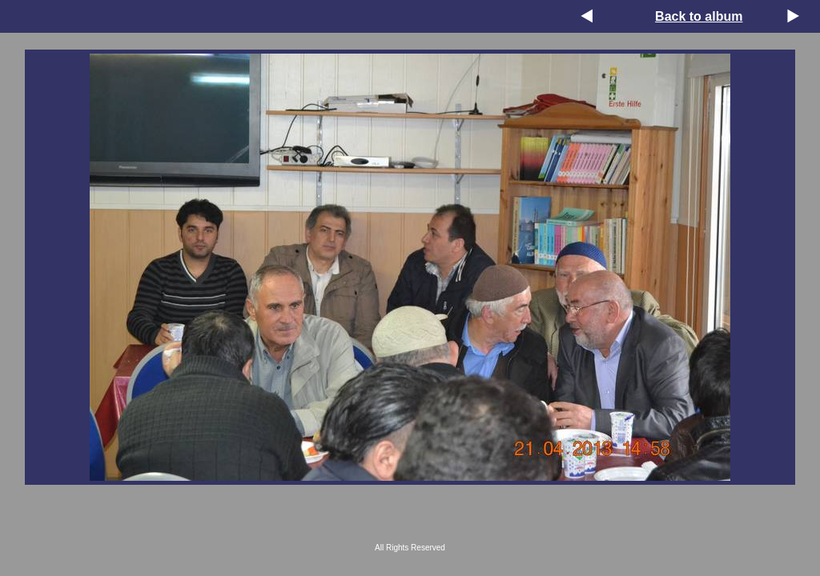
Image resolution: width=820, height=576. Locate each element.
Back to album (698, 16)
